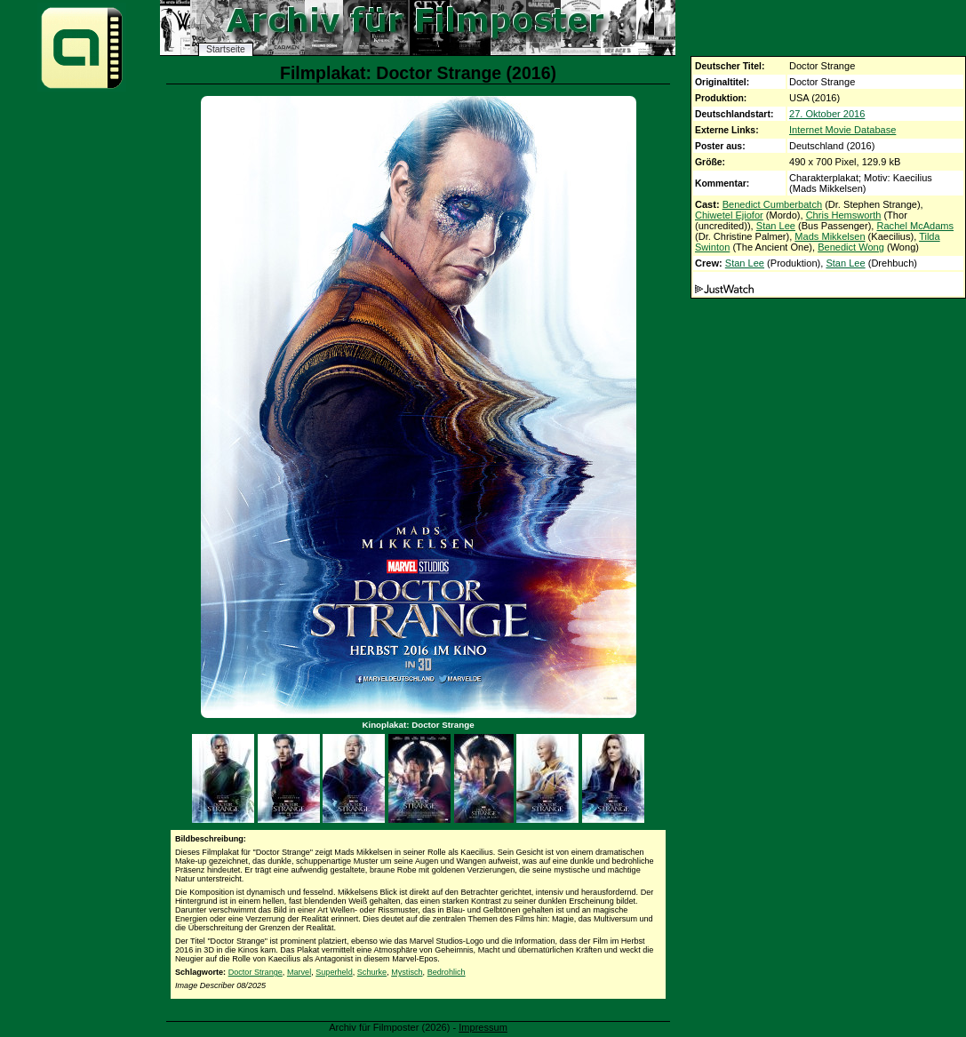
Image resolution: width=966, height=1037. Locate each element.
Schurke (372, 972)
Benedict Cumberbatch (772, 204)
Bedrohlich (446, 972)
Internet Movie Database (842, 129)
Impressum (483, 1027)
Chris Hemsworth (844, 215)
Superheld (333, 972)
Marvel (299, 972)
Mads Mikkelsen (829, 236)
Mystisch (406, 972)
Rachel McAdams (915, 225)
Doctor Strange (255, 972)
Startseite (225, 49)
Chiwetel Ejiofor (729, 215)
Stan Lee (775, 225)
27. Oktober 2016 (827, 113)
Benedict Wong (851, 247)
